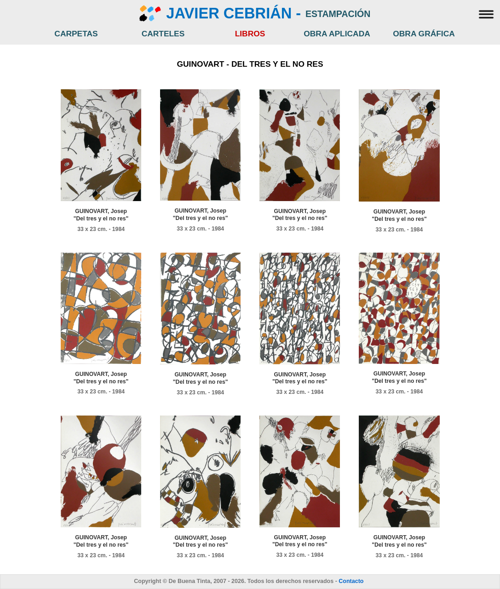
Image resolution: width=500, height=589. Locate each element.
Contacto (351, 581)
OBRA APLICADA (337, 33)
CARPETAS (76, 33)
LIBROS (250, 33)
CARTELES (163, 33)
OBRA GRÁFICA (424, 33)
